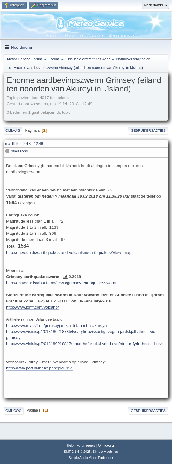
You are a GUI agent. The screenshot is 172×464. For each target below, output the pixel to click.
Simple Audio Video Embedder (90, 457)
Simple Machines (105, 451)
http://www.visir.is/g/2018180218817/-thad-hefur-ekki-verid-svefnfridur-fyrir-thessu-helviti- (86, 343)
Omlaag (12, 130)
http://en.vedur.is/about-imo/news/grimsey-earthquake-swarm (61, 282)
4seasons (19, 151)
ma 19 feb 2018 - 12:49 (24, 143)
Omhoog (13, 410)
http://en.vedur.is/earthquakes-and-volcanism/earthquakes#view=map (68, 252)
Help (70, 445)
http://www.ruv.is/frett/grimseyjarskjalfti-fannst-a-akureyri (56, 325)
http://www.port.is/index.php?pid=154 (39, 368)
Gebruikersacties (148, 130)
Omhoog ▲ (106, 445)
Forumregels (86, 445)
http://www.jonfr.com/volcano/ (32, 307)
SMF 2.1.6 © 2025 (77, 451)
